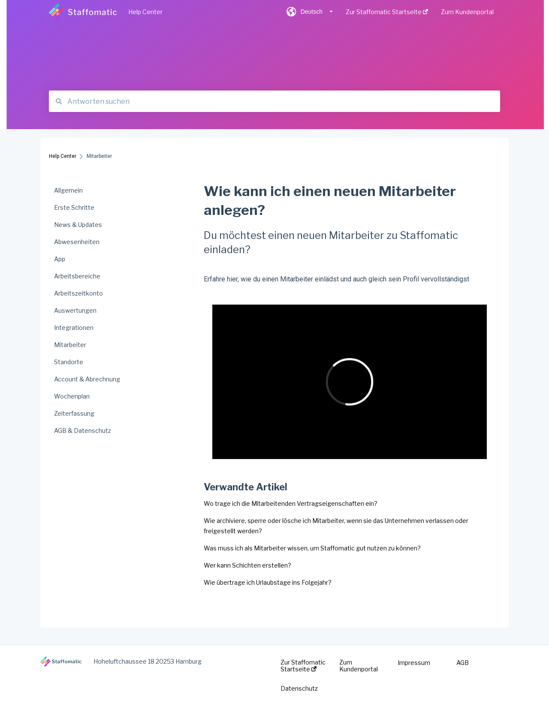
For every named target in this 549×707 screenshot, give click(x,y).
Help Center (145, 11)
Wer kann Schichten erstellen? (247, 565)
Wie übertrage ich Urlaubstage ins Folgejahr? (268, 582)
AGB (462, 662)
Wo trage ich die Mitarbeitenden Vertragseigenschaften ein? (290, 503)
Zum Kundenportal (358, 666)
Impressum (414, 662)
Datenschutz (299, 688)
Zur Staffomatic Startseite (303, 666)
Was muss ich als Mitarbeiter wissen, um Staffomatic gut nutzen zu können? (312, 548)
